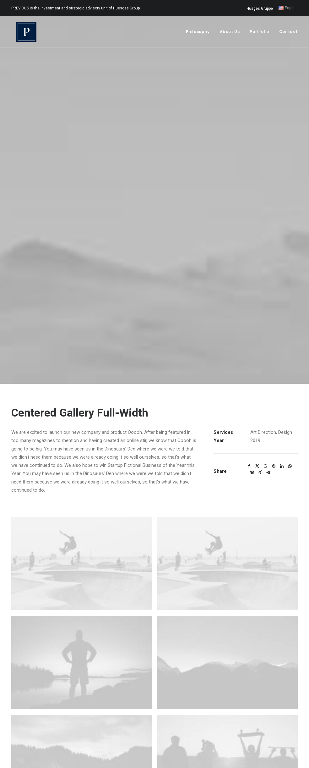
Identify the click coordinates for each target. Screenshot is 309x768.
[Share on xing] (260, 428)
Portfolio (259, 33)
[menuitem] (261, 8)
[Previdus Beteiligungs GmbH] (23, 34)
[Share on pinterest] (273, 422)
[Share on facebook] (249, 422)
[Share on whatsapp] (290, 422)
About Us (230, 33)
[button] (81, 519)
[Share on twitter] (257, 422)
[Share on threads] (265, 422)
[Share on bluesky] (252, 428)
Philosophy (198, 33)
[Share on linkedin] (281, 422)
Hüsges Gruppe (260, 8)
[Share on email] (268, 428)
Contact (288, 33)
